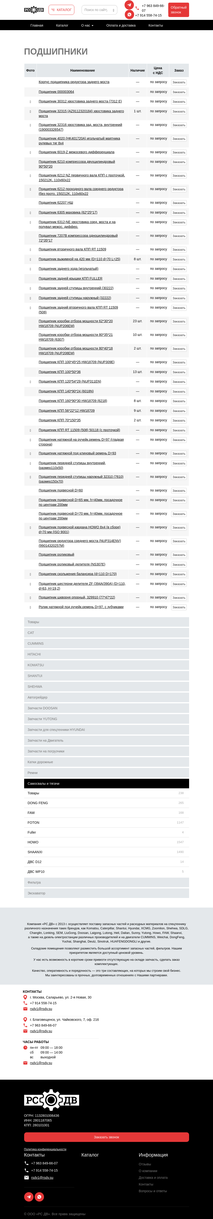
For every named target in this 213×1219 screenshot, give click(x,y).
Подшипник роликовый (56, 554)
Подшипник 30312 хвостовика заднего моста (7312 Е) (80, 101)
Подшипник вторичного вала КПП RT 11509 (72, 249)
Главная (37, 25)
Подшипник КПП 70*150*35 (60, 420)
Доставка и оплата (153, 1177)
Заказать (179, 82)
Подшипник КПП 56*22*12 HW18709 (67, 410)
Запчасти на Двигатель (46, 740)
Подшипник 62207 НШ (56, 202)
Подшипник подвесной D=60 (61, 490)
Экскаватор (36, 893)
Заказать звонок (106, 1137)
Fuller (32, 832)
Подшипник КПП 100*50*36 (60, 372)
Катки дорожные (40, 762)
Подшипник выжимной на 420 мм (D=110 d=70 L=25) (79, 259)
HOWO (33, 842)
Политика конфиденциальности (45, 1149)
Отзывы (145, 1164)
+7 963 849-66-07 (153, 8)
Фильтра (34, 882)
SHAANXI (35, 852)
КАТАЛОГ (64, 10)
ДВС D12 (35, 862)
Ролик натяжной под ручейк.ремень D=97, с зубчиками (81, 607)
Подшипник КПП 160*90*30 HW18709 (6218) (73, 401)
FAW (31, 813)
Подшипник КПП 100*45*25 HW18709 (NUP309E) (77, 362)
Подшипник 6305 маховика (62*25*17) (68, 212)
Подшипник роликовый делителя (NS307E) (72, 564)
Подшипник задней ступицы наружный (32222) (75, 298)
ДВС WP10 (36, 872)
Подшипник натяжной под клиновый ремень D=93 (77, 453)
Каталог (62, 25)
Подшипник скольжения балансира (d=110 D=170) (78, 574)
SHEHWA (35, 687)
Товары (33, 622)
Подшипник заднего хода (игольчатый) (68, 269)
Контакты (155, 25)
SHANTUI (35, 676)
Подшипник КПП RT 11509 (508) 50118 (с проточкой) (79, 430)
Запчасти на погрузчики (46, 751)
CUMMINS (36, 643)
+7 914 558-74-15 (148, 15)
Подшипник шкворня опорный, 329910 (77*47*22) (77, 597)
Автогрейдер (38, 697)
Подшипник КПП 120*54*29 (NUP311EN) (70, 381)
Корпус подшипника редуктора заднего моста (74, 82)
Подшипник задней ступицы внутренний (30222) (76, 288)
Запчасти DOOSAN (43, 708)
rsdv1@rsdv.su (41, 1009)
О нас (87, 25)
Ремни (33, 773)
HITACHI (34, 654)
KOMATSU (36, 665)
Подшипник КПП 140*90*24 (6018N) (66, 391)
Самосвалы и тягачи (44, 783)
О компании (148, 1171)
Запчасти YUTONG (42, 719)
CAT (31, 633)
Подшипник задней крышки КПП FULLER (70, 278)
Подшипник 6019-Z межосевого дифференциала (77, 152)
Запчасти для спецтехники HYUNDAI (56, 730)
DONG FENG (38, 803)
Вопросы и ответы (153, 1191)
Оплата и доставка (121, 25)
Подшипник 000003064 (56, 92)
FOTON (33, 822)
